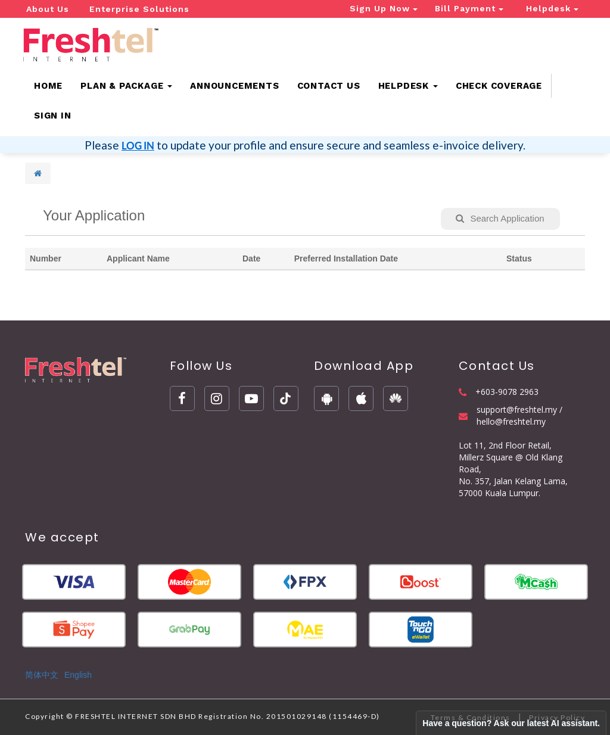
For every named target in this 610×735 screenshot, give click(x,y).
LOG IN (138, 145)
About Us (47, 9)
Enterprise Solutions (139, 9)
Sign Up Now (384, 8)
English (78, 675)
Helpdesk (552, 8)
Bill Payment (469, 8)
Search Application (500, 218)
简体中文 (41, 675)
